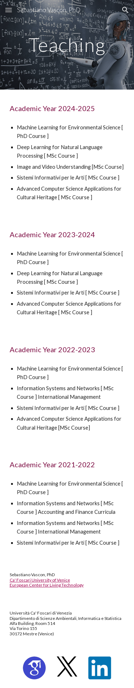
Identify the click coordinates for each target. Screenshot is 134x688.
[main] (67, 44)
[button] (8, 10)
